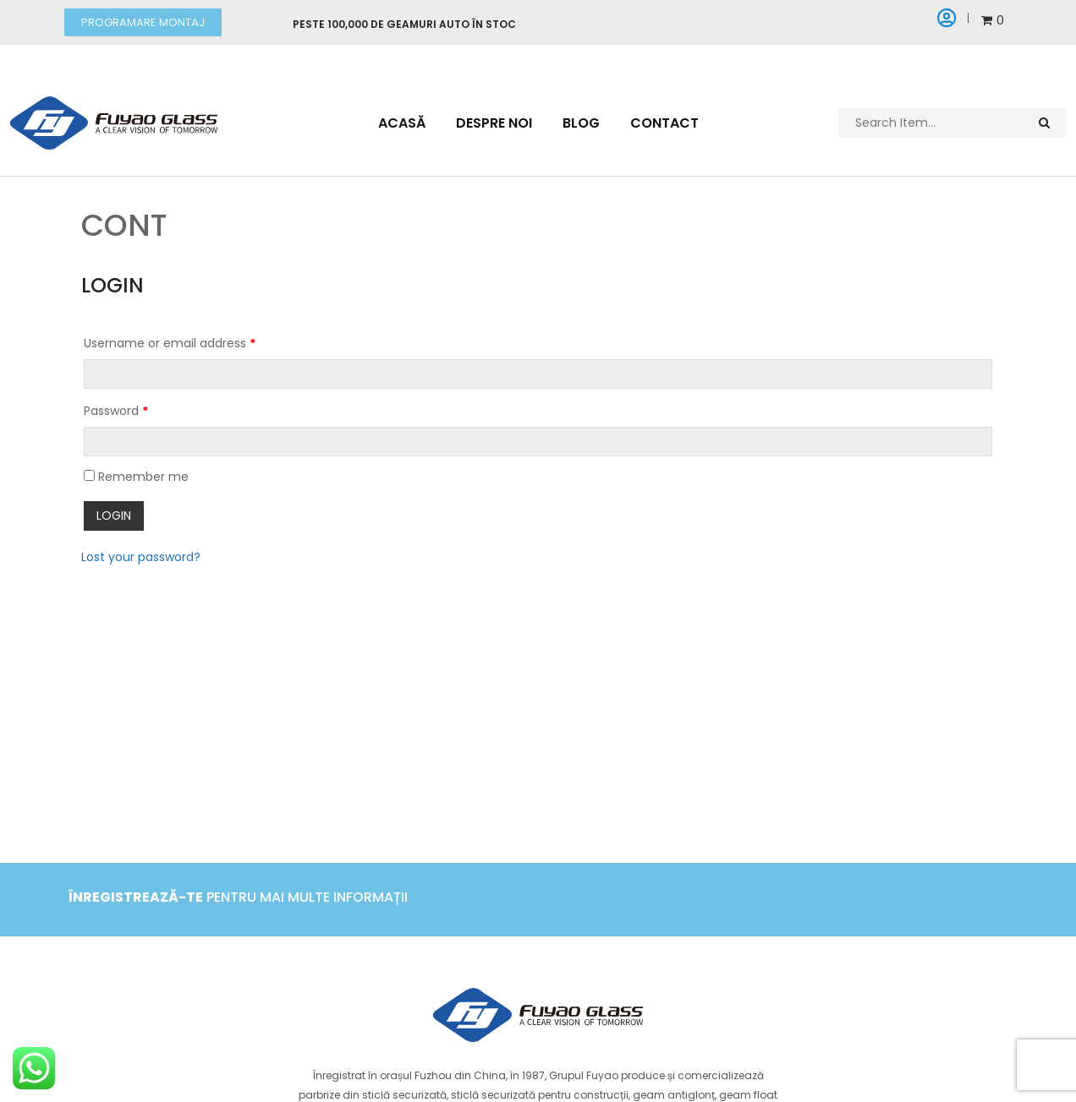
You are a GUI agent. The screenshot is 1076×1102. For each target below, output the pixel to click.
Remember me (136, 476)
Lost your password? (140, 556)
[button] (143, 22)
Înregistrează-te (136, 897)
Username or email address (169, 343)
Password (116, 410)
